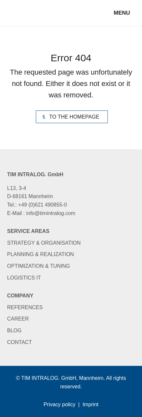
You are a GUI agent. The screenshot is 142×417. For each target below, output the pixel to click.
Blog (14, 330)
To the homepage (74, 117)
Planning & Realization (40, 254)
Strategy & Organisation (44, 243)
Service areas (28, 231)
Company (20, 295)
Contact (19, 342)
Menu (122, 13)
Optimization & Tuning (38, 266)
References (25, 307)
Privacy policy (60, 404)
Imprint (90, 404)
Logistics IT (24, 277)
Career (18, 319)
